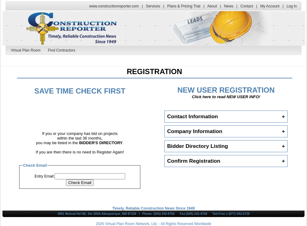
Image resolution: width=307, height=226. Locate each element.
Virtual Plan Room (26, 50)
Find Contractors (62, 50)
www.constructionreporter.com (114, 6)
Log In (292, 6)
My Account (269, 6)
